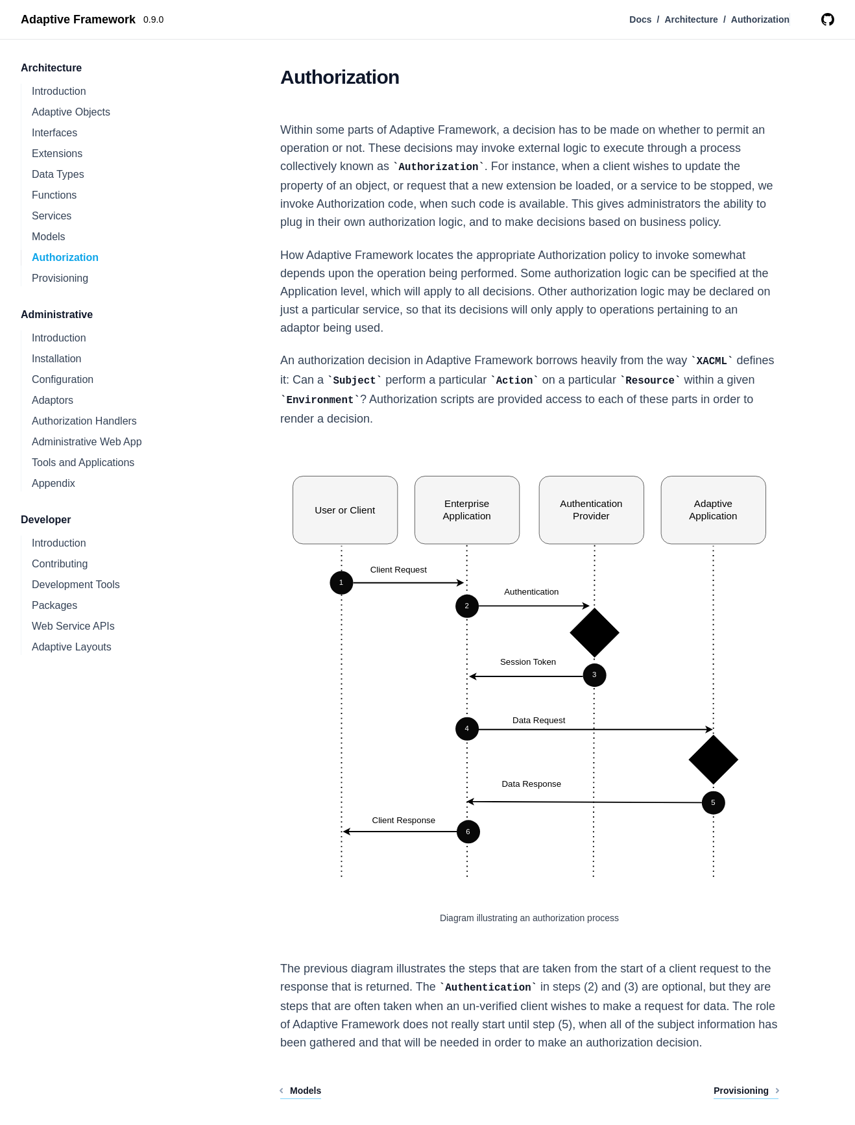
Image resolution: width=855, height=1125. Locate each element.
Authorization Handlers (84, 421)
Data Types (58, 174)
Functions (54, 195)
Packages (54, 605)
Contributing (60, 563)
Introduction (59, 91)
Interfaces (54, 132)
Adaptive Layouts (72, 646)
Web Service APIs (73, 626)
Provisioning (60, 278)
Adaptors (52, 400)
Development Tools (76, 584)
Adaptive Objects (71, 111)
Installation (57, 358)
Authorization (65, 257)
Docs (640, 19)
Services (51, 215)
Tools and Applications (83, 462)
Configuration (62, 379)
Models (49, 236)
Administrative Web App (87, 441)
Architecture (690, 19)
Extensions (57, 153)
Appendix (53, 483)
